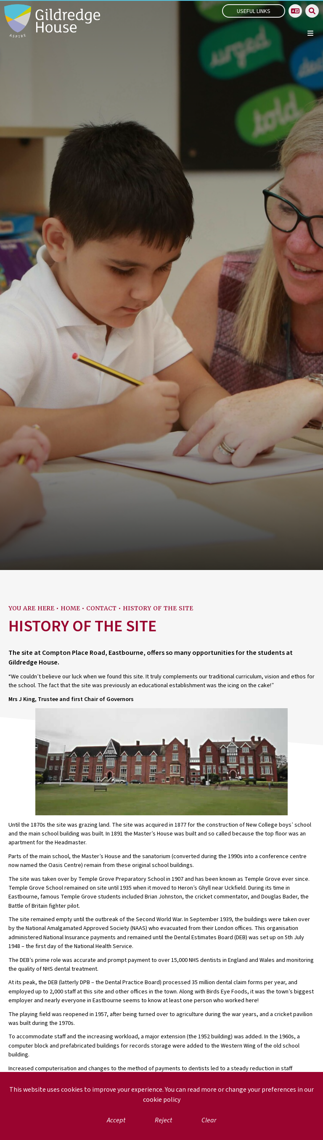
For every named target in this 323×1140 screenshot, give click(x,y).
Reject (163, 1120)
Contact (101, 608)
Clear (208, 1120)
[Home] (52, 21)
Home (70, 608)
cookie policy (161, 1099)
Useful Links (253, 11)
